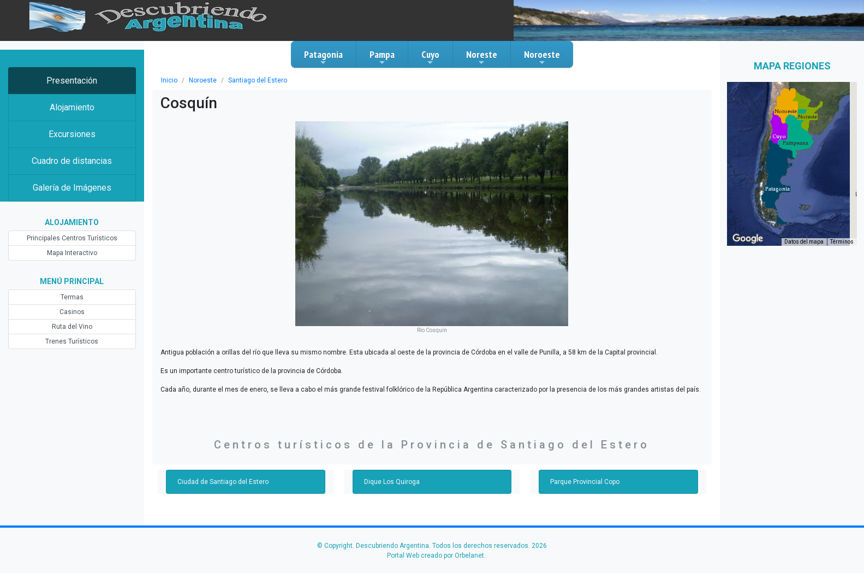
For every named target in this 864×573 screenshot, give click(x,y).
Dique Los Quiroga (392, 482)
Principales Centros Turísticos (72, 238)
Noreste (481, 57)
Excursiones (72, 134)
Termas (72, 297)
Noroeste (542, 57)
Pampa (382, 57)
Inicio (169, 80)
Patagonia (323, 57)
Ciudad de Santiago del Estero (223, 482)
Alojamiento (72, 107)
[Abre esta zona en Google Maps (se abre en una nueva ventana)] (748, 239)
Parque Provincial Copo (584, 482)
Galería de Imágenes (72, 187)
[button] (777, 189)
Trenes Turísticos (71, 341)
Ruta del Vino (72, 326)
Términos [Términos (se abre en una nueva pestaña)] (842, 242)
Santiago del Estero (257, 80)
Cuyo (430, 57)
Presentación (71, 80)
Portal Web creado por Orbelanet (435, 555)
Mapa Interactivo (72, 253)
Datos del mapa (804, 242)
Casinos (72, 312)
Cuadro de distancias (72, 161)
